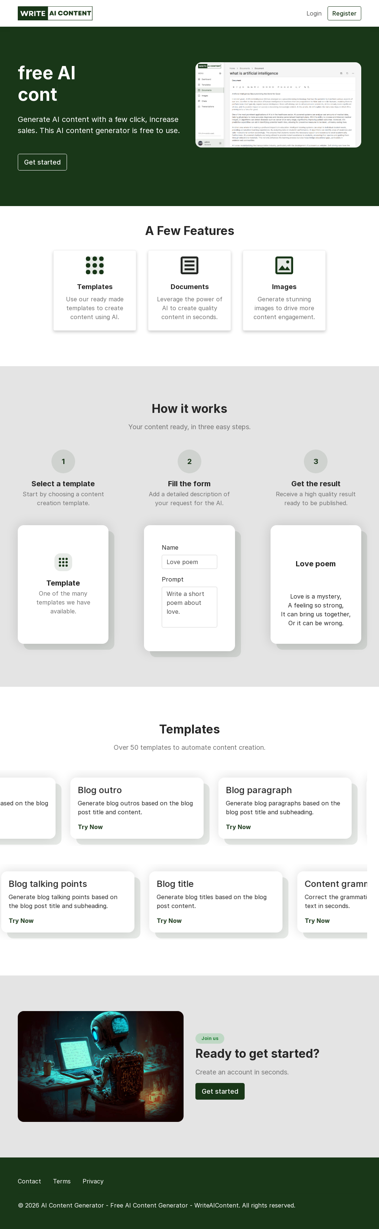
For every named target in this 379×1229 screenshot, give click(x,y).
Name (170, 547)
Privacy (93, 1181)
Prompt (173, 579)
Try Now (88, 827)
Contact (29, 1181)
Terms (62, 1181)
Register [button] (344, 13)
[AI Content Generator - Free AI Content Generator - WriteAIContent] (55, 13)
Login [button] (314, 13)
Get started (42, 162)
